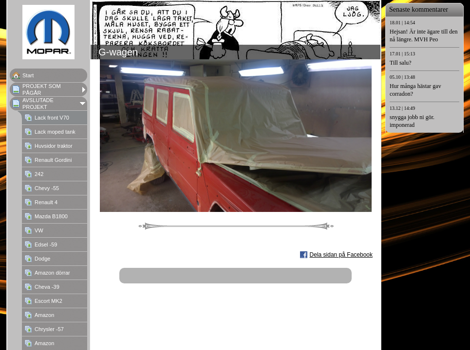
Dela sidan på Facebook (341, 254)
